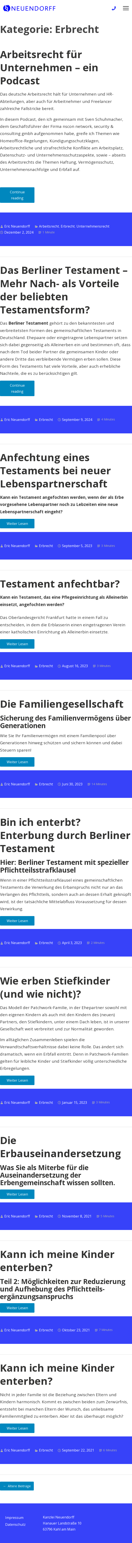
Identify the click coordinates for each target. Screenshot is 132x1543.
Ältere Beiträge (19, 1486)
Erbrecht (68, 226)
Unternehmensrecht (92, 226)
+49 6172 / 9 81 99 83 (113, 8)
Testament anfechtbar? (60, 584)
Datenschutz (15, 1524)
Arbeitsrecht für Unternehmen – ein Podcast (49, 67)
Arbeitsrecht (49, 226)
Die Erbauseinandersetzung (60, 1146)
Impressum (14, 1517)
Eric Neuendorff (17, 226)
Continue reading (22, 196)
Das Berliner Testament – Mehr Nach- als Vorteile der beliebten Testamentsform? (64, 289)
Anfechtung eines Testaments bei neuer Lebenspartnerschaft (55, 470)
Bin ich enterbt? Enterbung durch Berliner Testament (65, 835)
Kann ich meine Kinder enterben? (57, 1260)
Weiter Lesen (17, 523)
